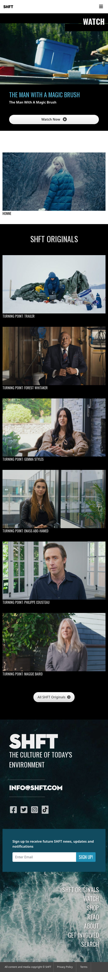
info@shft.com (35, 788)
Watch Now (54, 119)
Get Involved (83, 935)
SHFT (8, 7)
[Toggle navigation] (101, 6)
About (91, 925)
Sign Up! (86, 857)
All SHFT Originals (54, 697)
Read (93, 916)
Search (90, 944)
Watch (91, 898)
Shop (93, 907)
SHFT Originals (80, 889)
